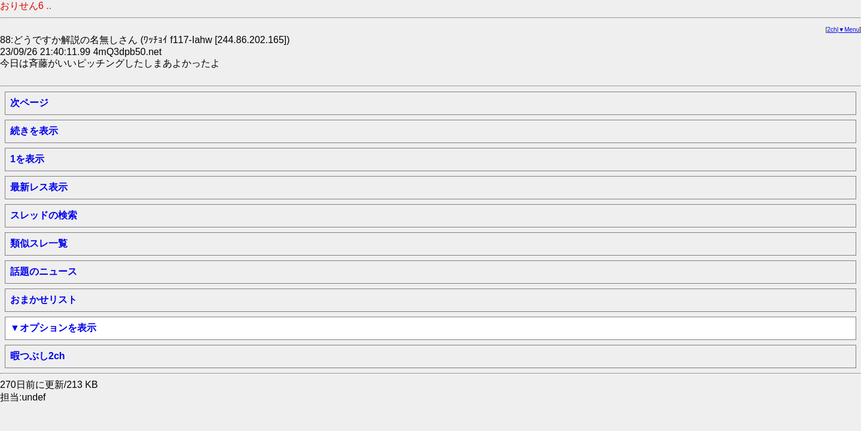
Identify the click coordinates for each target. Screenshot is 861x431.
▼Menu (848, 29)
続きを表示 (34, 131)
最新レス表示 (39, 187)
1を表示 (27, 159)
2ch (832, 29)
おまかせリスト (43, 300)
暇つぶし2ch (37, 356)
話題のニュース (43, 271)
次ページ (29, 103)
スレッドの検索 (43, 215)
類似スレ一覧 (39, 243)
